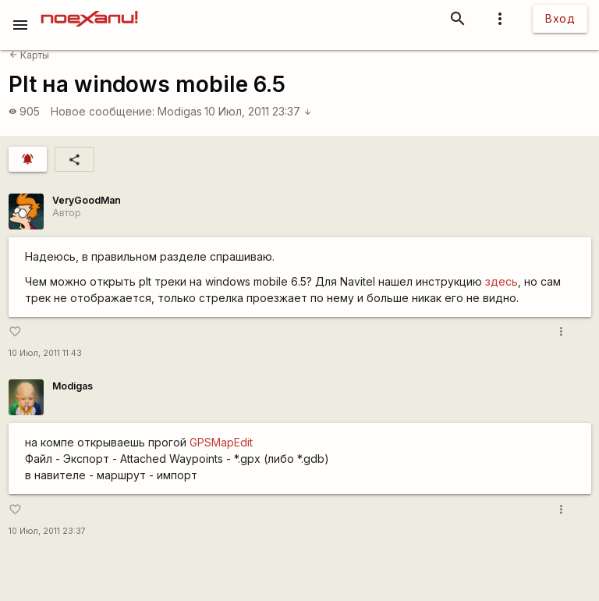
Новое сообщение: (102, 111)
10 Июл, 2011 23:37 (258, 111)
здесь (501, 281)
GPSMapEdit (221, 442)
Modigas (180, 111)
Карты (29, 55)
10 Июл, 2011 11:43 (45, 353)
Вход (560, 18)
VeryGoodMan (86, 200)
